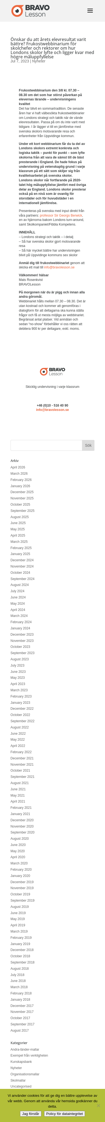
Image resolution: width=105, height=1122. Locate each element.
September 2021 (23, 777)
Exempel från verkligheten (29, 1055)
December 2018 (22, 950)
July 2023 (17, 665)
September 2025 (23, 511)
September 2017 (23, 1024)
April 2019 (18, 925)
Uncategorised (21, 1086)
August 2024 (20, 585)
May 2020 (18, 851)
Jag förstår (30, 1114)
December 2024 (22, 560)
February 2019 (21, 938)
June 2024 (18, 597)
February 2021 (21, 808)
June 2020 (18, 845)
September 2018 (23, 962)
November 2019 (22, 888)
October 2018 (20, 956)
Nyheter (38, 61)
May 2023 (18, 678)
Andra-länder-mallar (25, 1049)
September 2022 (23, 721)
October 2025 (20, 504)
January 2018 (20, 999)
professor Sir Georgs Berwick (61, 215)
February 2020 (21, 869)
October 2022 (20, 715)
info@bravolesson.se (59, 267)
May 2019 (18, 919)
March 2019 (19, 931)
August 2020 (20, 839)
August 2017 (20, 1030)
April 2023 (18, 684)
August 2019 (20, 907)
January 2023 (20, 703)
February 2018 (21, 993)
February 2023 (21, 696)
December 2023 (22, 634)
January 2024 (20, 628)
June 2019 (18, 913)
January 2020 (20, 876)
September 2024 (23, 579)
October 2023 (20, 647)
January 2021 (20, 814)
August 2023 (20, 659)
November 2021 (22, 764)
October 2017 (20, 1018)
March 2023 (19, 690)
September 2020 (23, 832)
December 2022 (22, 709)
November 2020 (22, 826)
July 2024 (17, 591)
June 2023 (18, 672)
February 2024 (21, 622)
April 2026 (18, 467)
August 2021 (20, 783)
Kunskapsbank (21, 1062)
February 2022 (21, 752)
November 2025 (22, 498)
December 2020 (22, 820)
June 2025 (18, 523)
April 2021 (18, 801)
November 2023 (22, 641)
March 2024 (19, 616)
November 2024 (22, 566)
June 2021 (18, 789)
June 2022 (18, 734)
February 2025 (21, 548)
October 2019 (20, 894)
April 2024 (18, 610)
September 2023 (23, 653)
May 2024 (18, 604)
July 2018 (17, 975)
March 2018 (19, 987)
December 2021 (22, 758)
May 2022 (18, 739)
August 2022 (20, 727)
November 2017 (22, 1012)
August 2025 (20, 517)
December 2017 (22, 1006)
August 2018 (20, 969)
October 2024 (20, 573)
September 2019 (23, 900)
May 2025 (18, 529)
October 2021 (20, 770)
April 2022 (18, 746)
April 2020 (18, 857)
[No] (98, 1105)
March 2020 (19, 863)
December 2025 (22, 492)
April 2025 (18, 535)
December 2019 (22, 882)
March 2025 (19, 542)
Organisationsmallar (25, 1074)
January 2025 (20, 554)
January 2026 (20, 486)
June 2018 (18, 981)
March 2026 (19, 474)
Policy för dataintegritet (64, 1114)
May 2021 (18, 795)
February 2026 (21, 480)
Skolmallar (18, 1080)
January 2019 (20, 944)
